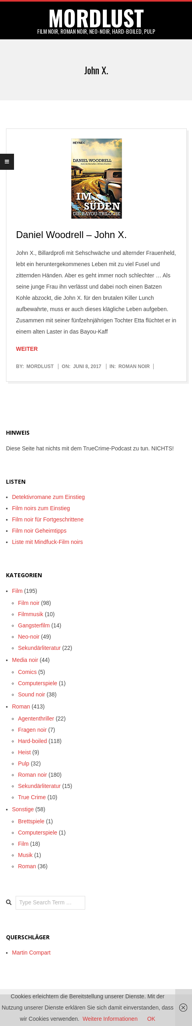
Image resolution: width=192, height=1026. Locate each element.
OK (151, 1019)
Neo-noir (29, 636)
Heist (24, 752)
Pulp (23, 763)
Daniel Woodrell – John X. (71, 234)
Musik (25, 855)
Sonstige (23, 809)
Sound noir (31, 694)
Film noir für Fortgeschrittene (48, 519)
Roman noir (134, 366)
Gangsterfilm (34, 625)
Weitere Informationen (109, 1019)
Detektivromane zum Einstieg (48, 497)
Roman (21, 706)
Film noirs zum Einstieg (41, 508)
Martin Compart (31, 952)
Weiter (27, 349)
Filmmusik (30, 614)
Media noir (25, 660)
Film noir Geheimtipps (39, 530)
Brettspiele (31, 821)
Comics (27, 672)
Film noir (29, 603)
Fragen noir (32, 730)
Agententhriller (36, 718)
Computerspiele (37, 683)
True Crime (32, 797)
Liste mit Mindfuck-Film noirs (47, 542)
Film (17, 591)
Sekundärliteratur (39, 648)
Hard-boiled (32, 741)
